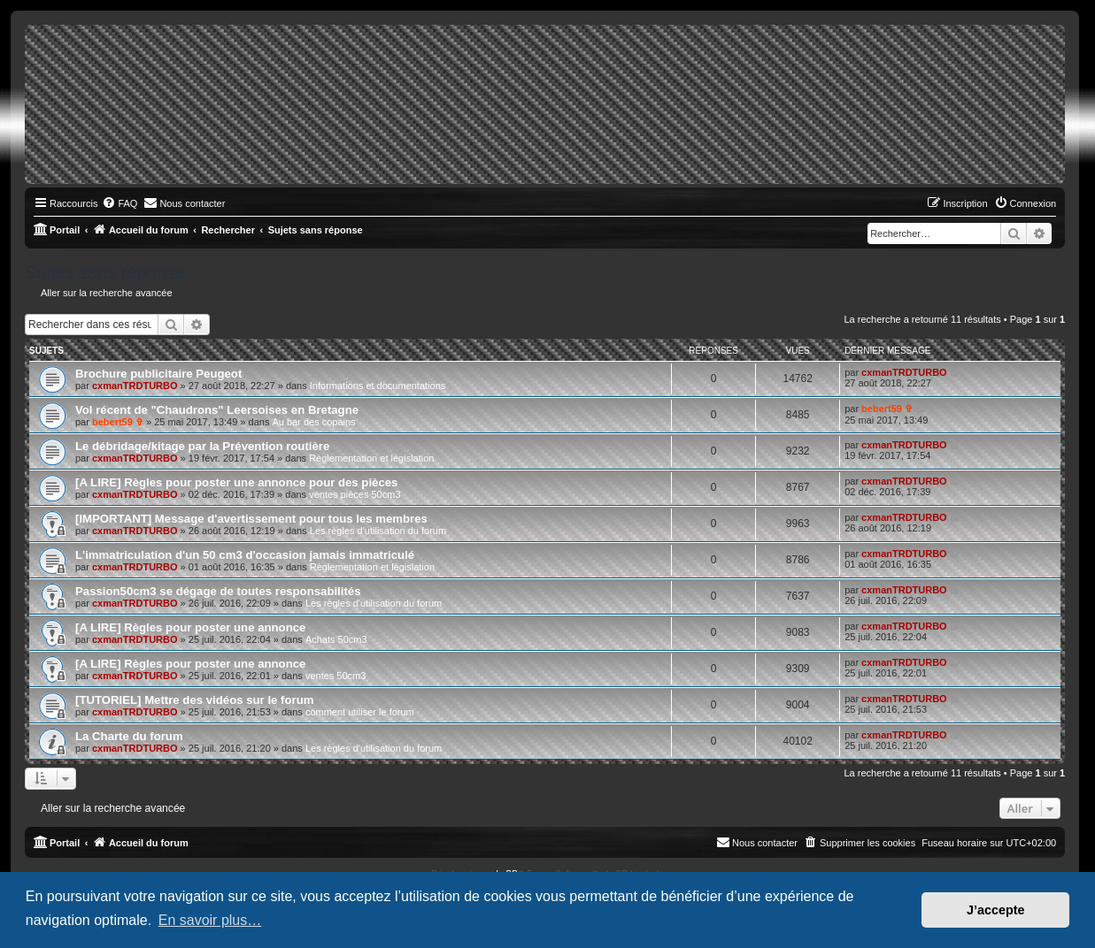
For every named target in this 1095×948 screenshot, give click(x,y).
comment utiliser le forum (359, 712)
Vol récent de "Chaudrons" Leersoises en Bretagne (217, 410)
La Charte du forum (129, 736)
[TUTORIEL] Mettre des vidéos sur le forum (194, 700)
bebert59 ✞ (117, 422)
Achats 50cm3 (336, 639)
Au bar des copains (313, 422)
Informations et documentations (377, 385)
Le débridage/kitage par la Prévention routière (202, 446)
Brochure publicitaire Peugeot (158, 373)
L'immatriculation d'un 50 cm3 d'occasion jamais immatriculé (244, 555)
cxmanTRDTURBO (135, 385)
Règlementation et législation (371, 458)
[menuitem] (119, 203)
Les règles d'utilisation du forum (378, 530)
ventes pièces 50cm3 (354, 494)
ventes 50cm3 (335, 675)
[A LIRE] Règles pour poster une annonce (190, 627)
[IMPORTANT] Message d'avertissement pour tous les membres (251, 518)
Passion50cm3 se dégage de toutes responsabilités (218, 591)
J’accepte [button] (996, 910)
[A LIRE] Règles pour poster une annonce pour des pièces (236, 482)
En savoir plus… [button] (210, 920)
